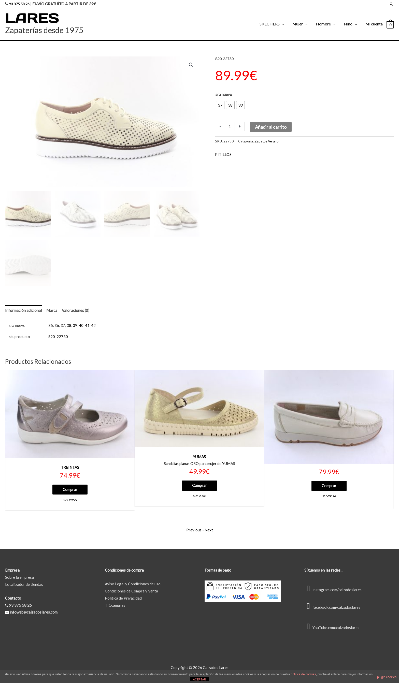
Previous (194, 531)
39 (75, 326)
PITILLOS (223, 154)
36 (56, 326)
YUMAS (199, 457)
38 (69, 326)
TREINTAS (70, 468)
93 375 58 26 (20, 4)
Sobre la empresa (19, 578)
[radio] (220, 105)
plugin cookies (386, 677)
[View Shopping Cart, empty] (390, 24)
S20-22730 (58, 337)
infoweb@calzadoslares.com (34, 614)
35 (50, 326)
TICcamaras (115, 606)
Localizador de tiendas (24, 586)
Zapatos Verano (266, 141)
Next (209, 531)
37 (63, 326)
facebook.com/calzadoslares (332, 609)
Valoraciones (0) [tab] (75, 311)
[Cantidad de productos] (230, 126)
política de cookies (303, 674)
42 (93, 326)
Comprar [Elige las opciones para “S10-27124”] (329, 486)
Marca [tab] (51, 311)
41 (87, 326)
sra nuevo (224, 94)
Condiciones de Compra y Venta (131, 592)
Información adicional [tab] (23, 311)
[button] (191, 64)
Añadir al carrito (271, 126)
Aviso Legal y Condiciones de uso (133, 585)
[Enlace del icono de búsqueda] (391, 4)
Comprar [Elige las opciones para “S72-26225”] (70, 490)
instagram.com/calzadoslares (333, 591)
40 (81, 326)
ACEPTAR (199, 679)
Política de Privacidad (123, 599)
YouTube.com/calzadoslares (331, 629)
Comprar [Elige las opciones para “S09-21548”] (199, 486)
